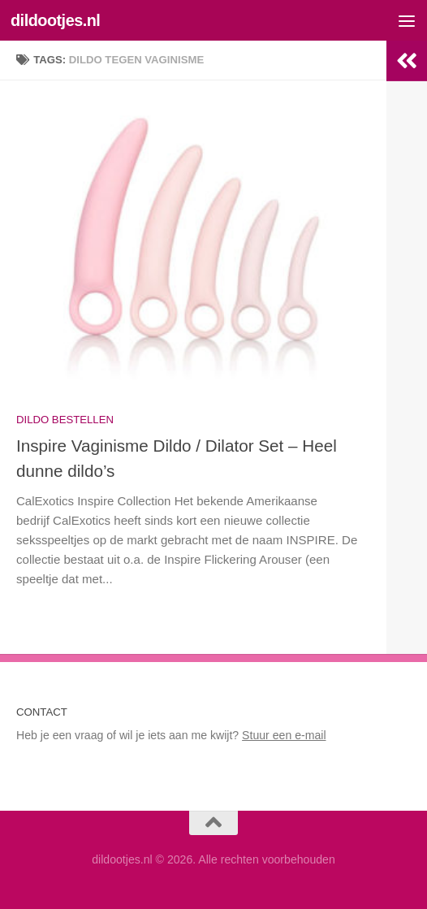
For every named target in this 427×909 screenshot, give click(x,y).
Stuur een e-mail (284, 735)
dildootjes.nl (55, 20)
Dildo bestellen (65, 419)
